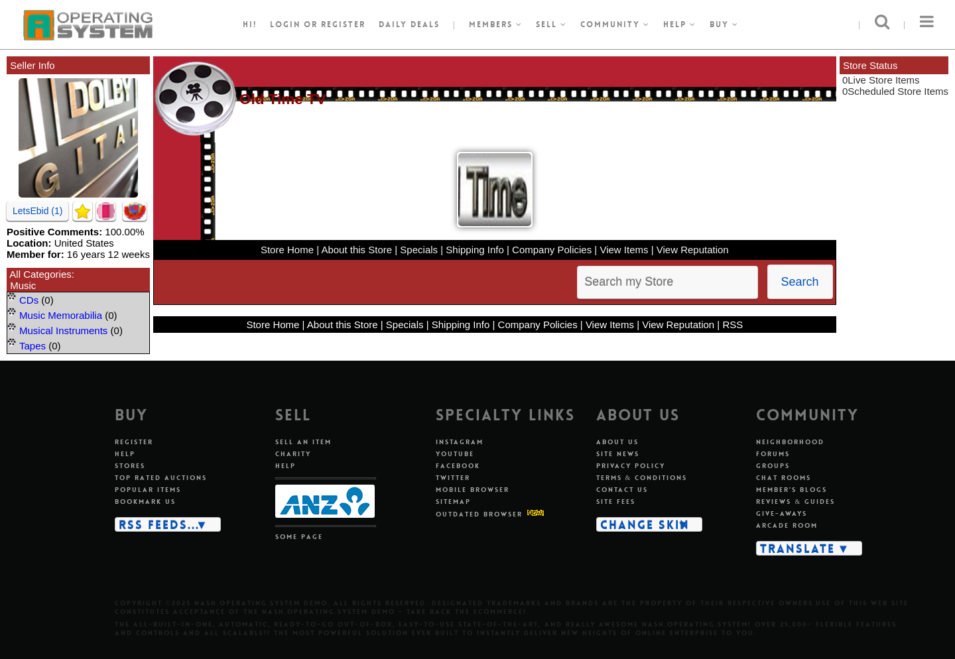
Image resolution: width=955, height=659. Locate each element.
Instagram (459, 442)
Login (285, 24)
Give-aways (781, 513)
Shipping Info (475, 249)
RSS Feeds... (159, 524)
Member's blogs (791, 489)
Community (615, 24)
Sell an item (303, 442)
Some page (299, 536)
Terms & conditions (642, 477)
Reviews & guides (795, 501)
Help (679, 24)
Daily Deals (409, 24)
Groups (773, 465)
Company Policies (552, 249)
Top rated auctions (161, 477)
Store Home (287, 249)
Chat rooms (783, 477)
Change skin (645, 524)
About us (617, 442)
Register (134, 442)
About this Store (356, 249)
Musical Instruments (63, 330)
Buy (724, 24)
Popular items (148, 489)
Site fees (615, 501)
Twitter (453, 477)
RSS (732, 324)
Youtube (455, 453)
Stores (130, 465)
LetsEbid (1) (37, 211)
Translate (797, 548)
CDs (28, 300)
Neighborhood (790, 442)
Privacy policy (630, 465)
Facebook (458, 465)
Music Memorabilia (60, 315)
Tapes (32, 345)
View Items (624, 249)
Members (496, 24)
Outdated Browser (479, 514)
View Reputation (693, 249)
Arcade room (787, 525)
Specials (419, 249)
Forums (773, 453)
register (343, 24)
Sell (551, 24)
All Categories (40, 274)
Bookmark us (145, 501)
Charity (293, 453)
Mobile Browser (472, 489)
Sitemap (453, 501)
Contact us (622, 489)
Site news (617, 453)
